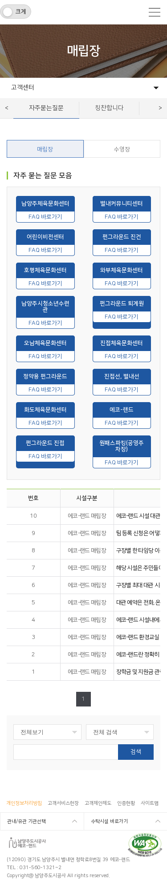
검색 (135, 752)
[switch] (15, 11)
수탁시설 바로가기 (109, 821)
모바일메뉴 (154, 12)
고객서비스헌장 (63, 803)
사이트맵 (150, 803)
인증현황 (126, 803)
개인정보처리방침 (24, 803)
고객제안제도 (98, 803)
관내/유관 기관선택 (26, 821)
